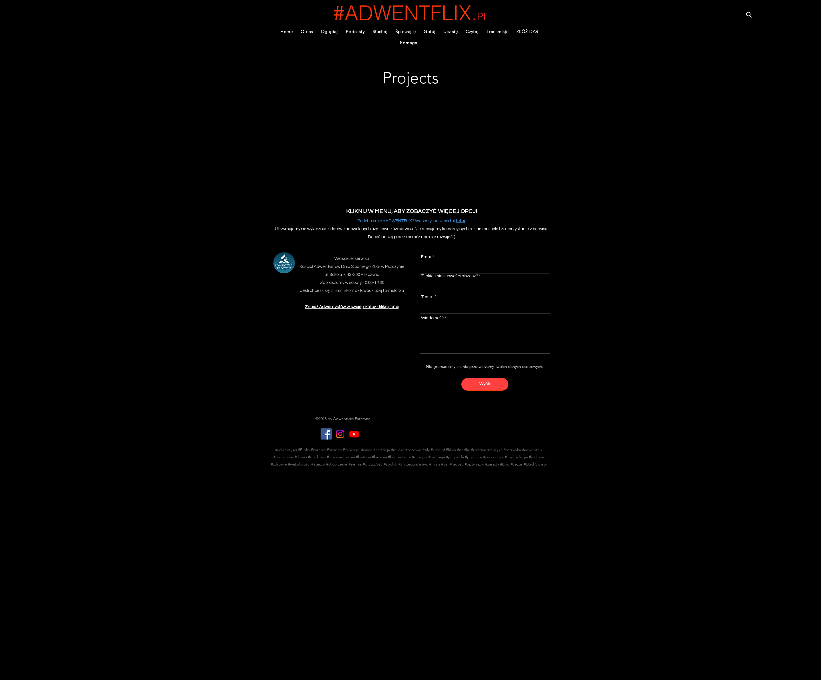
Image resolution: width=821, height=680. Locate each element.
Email (426, 257)
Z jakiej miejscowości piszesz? (449, 276)
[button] (355, 31)
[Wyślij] (484, 384)
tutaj (460, 221)
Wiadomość (432, 318)
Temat (427, 297)
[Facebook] (326, 434)
